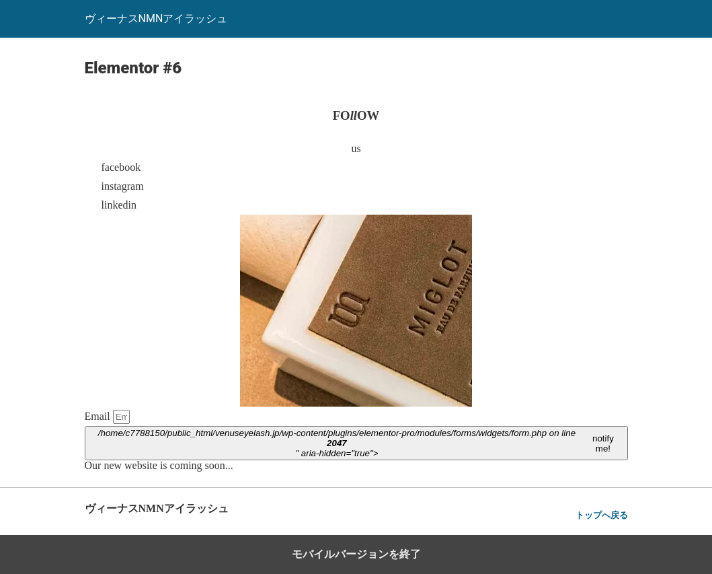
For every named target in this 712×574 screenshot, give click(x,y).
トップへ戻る (602, 515)
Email (99, 416)
